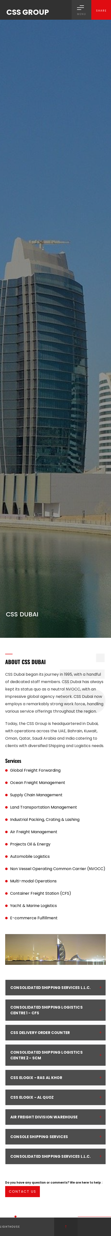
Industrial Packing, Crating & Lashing (44, 819)
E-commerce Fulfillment (34, 918)
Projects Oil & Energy (30, 844)
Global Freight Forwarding (35, 770)
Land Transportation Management (43, 807)
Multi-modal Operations (33, 881)
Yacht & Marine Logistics (33, 905)
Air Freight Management (33, 832)
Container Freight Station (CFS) (40, 893)
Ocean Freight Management (37, 782)
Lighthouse (10, 1227)
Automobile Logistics (30, 856)
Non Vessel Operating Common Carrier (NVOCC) (57, 869)
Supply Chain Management (36, 795)
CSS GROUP (27, 12)
